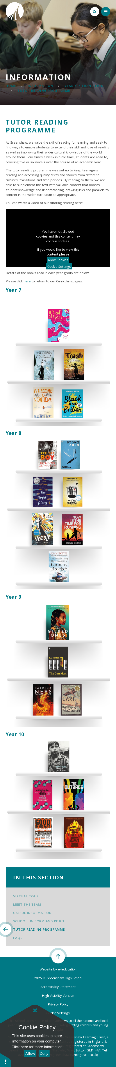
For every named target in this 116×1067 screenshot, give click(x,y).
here (27, 281)
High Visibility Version (58, 995)
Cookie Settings (59, 266)
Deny (44, 1053)
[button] (5, 1060)
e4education (67, 969)
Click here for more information (37, 1047)
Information (40, 86)
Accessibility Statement (58, 986)
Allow (30, 1053)
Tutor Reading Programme (43, 90)
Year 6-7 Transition (84, 86)
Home (11, 86)
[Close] (35, 1010)
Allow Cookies (58, 260)
